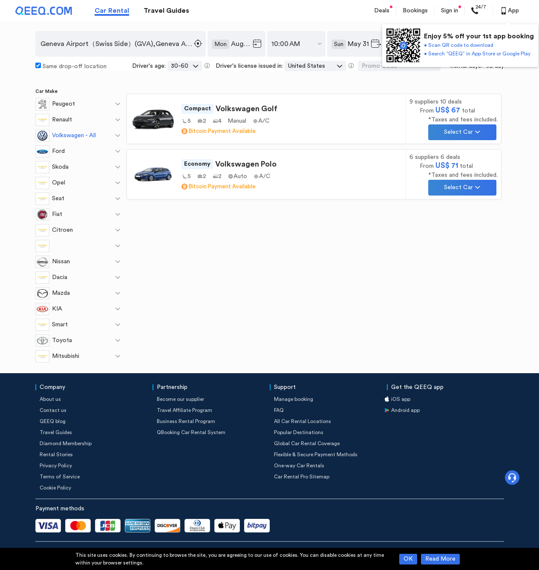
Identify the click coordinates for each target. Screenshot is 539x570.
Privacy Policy (56, 465)
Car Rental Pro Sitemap (301, 476)
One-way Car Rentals (299, 465)
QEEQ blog (53, 421)
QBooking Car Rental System (191, 432)
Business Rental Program (186, 421)
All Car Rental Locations (302, 421)
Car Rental (112, 10)
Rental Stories (56, 454)
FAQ (279, 410)
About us (50, 399)
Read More (440, 559)
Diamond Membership (66, 443)
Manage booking (293, 399)
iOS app (400, 399)
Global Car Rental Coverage (307, 443)
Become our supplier (180, 399)
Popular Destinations (298, 432)
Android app (405, 410)
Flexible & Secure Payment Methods (315, 454)
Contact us (53, 410)
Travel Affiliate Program (184, 410)
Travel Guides (166, 10)
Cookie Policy (55, 487)
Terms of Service (60, 476)
